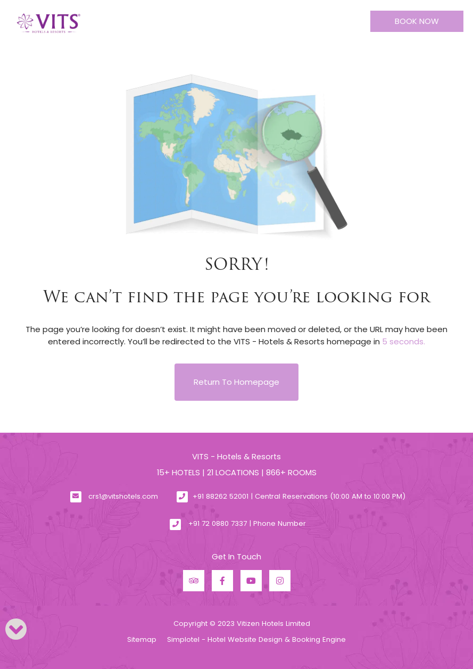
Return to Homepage (236, 381)
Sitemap (141, 639)
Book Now (417, 21)
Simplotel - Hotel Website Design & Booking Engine (256, 639)
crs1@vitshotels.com (123, 496)
